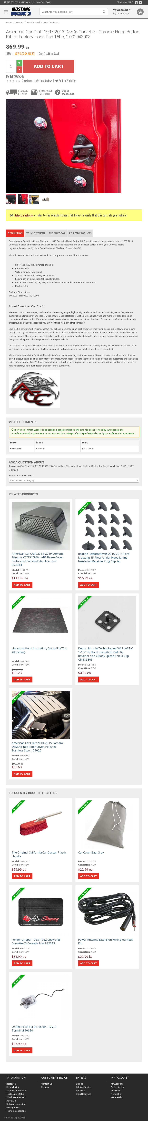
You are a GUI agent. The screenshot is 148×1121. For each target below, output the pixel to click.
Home (9, 22)
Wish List (115, 1090)
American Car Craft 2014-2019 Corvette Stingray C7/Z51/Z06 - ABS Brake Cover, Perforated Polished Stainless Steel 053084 (38, 559)
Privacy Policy (12, 1107)
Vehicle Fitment (35, 233)
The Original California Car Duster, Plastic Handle (39, 854)
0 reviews (27, 80)
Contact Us (28, 2)
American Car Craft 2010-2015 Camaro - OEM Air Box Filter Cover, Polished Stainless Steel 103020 (38, 746)
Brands (79, 1084)
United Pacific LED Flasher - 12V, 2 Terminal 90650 (34, 1028)
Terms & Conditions (16, 1111)
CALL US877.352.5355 (68, 92)
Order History (117, 1087)
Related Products (80, 233)
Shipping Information (16, 1090)
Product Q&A (57, 233)
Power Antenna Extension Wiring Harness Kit (105, 941)
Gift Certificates (83, 1087)
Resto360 (11, 1084)
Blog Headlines (83, 1094)
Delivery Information (16, 1104)
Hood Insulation (51, 22)
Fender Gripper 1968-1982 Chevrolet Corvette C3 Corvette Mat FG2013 (36, 941)
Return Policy (12, 1087)
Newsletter (116, 1094)
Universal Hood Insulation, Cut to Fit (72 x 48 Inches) (39, 650)
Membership (117, 1097)
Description (15, 233)
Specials (80, 1090)
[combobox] (74, 480)
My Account (117, 1084)
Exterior (19, 22)
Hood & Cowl (33, 22)
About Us (11, 1100)
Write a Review (44, 80)
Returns (45, 1087)
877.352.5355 (12, 2)
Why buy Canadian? (16, 1097)
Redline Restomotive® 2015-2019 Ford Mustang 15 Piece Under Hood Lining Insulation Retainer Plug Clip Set (104, 557)
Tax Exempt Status (15, 1094)
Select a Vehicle (23, 215)
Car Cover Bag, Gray (91, 852)
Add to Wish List (65, 80)
